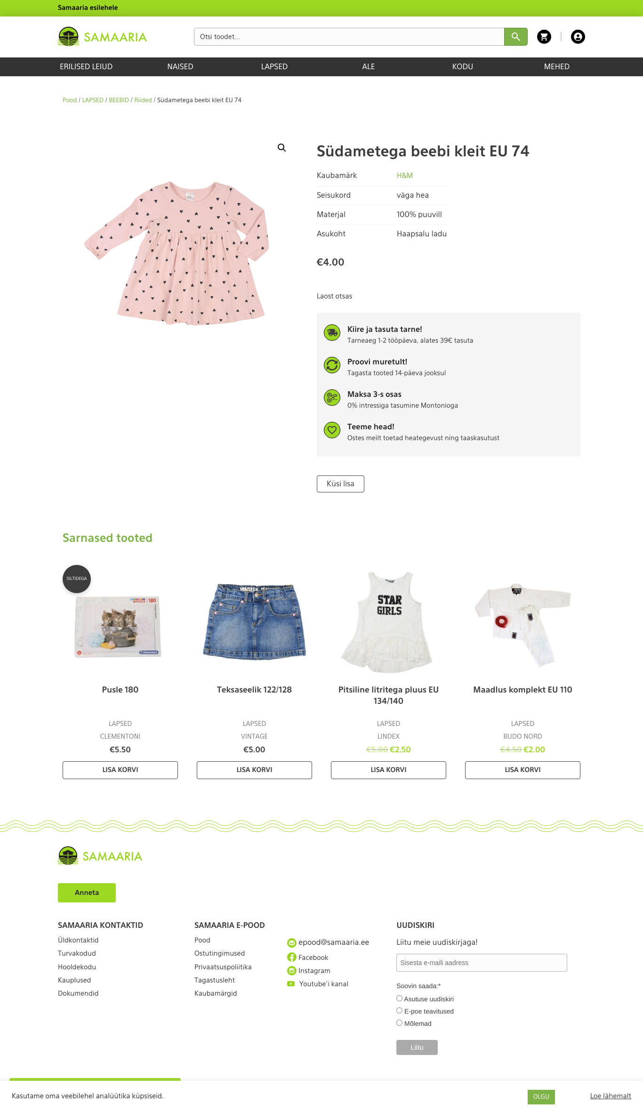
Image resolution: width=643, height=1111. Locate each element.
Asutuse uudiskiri (429, 998)
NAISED (180, 66)
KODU (463, 66)
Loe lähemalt (610, 1096)
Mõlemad (418, 1022)
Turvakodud (79, 958)
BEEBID (119, 100)
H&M (405, 175)
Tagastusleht (217, 993)
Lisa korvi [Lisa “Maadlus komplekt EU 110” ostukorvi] (522, 769)
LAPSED (274, 66)
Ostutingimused (222, 958)
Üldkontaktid (81, 941)
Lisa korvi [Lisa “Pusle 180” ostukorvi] (120, 769)
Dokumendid (80, 1010)
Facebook (309, 958)
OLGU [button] (541, 1097)
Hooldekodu (79, 975)
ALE (368, 66)
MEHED (557, 66)
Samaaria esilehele (88, 8)
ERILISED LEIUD (86, 66)
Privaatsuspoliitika (226, 975)
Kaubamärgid (218, 1010)
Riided (143, 100)
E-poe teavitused (429, 1010)
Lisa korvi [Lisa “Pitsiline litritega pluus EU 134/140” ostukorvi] (388, 769)
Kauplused (76, 993)
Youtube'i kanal (320, 993)
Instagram (310, 975)
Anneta (88, 891)
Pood (70, 100)
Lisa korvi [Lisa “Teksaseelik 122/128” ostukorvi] (254, 769)
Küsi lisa (339, 483)
